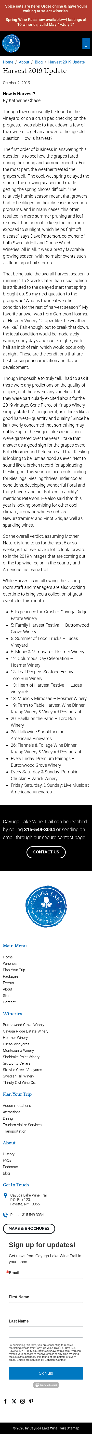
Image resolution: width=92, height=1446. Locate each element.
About (7, 989)
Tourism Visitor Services (22, 1125)
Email (14, 1273)
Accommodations (17, 1105)
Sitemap (73, 1428)
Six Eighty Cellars (16, 1063)
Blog (6, 1173)
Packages (11, 976)
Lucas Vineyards (16, 1044)
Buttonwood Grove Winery (23, 1025)
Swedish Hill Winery (18, 1076)
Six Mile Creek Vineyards (22, 1070)
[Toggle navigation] (86, 43)
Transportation (14, 1131)
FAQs (7, 1160)
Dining (8, 1118)
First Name (19, 1297)
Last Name (19, 1321)
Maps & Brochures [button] (29, 1229)
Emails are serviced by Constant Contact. (41, 1359)
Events (8, 983)
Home (8, 957)
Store (7, 995)
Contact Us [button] (46, 852)
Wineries (10, 963)
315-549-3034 (39, 829)
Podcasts (10, 1167)
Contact (9, 1002)
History (8, 1154)
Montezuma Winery (18, 1050)
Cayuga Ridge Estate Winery (25, 1031)
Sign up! (46, 1373)
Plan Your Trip (14, 970)
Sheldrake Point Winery (21, 1057)
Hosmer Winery (15, 1037)
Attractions (12, 1112)
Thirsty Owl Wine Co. (19, 1082)
